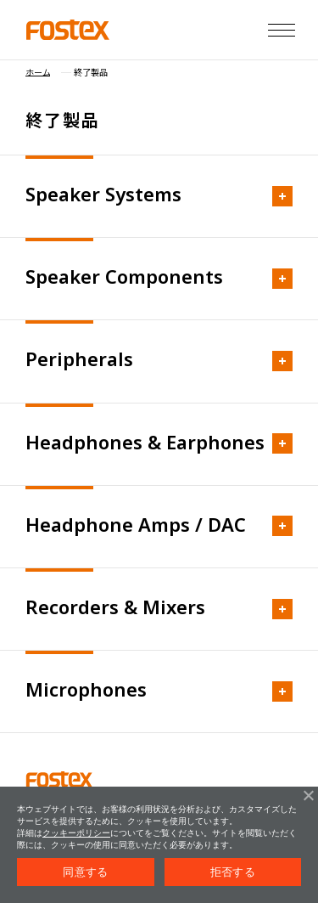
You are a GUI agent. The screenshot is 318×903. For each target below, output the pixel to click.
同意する (85, 872)
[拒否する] (307, 795)
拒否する (232, 872)
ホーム (37, 72)
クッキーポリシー (76, 833)
